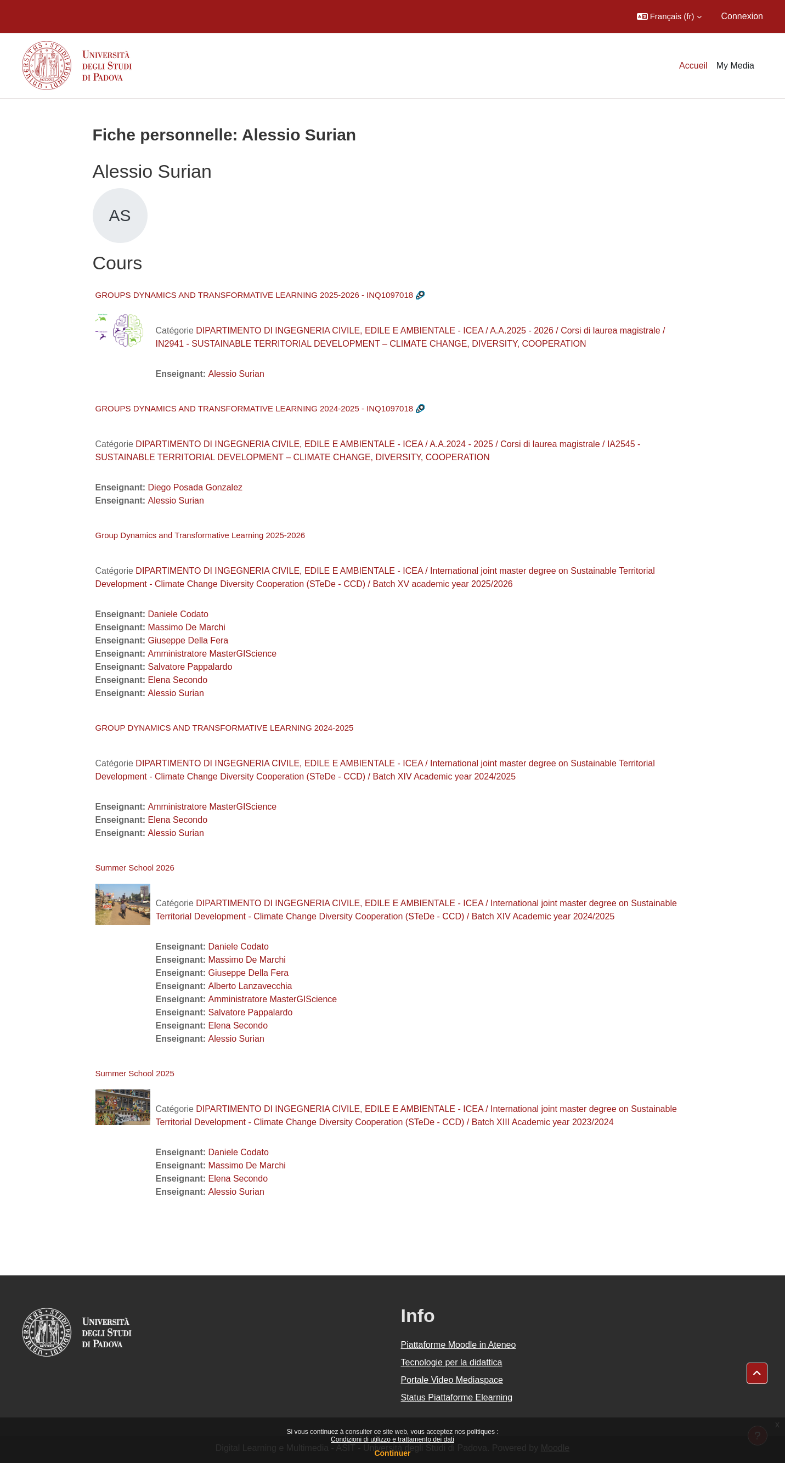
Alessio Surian (236, 374)
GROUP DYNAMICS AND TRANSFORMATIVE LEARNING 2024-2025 (224, 727)
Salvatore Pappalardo (190, 666)
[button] (669, 16)
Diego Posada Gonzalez (195, 487)
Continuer (392, 1453)
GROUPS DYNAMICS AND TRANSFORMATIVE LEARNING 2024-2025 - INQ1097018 (254, 408)
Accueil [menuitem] (693, 65)
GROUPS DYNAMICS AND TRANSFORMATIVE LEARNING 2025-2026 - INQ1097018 (254, 295)
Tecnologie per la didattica (451, 1362)
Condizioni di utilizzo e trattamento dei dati (392, 1439)
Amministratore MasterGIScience (212, 653)
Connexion (742, 16)
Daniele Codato (178, 614)
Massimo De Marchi (186, 627)
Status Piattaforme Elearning (457, 1397)
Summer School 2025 (134, 1073)
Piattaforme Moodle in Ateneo (458, 1344)
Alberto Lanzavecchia (250, 986)
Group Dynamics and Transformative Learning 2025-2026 (200, 535)
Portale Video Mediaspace (452, 1380)
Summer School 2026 (134, 867)
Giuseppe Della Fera (188, 640)
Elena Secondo (178, 680)
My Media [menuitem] (735, 65)
